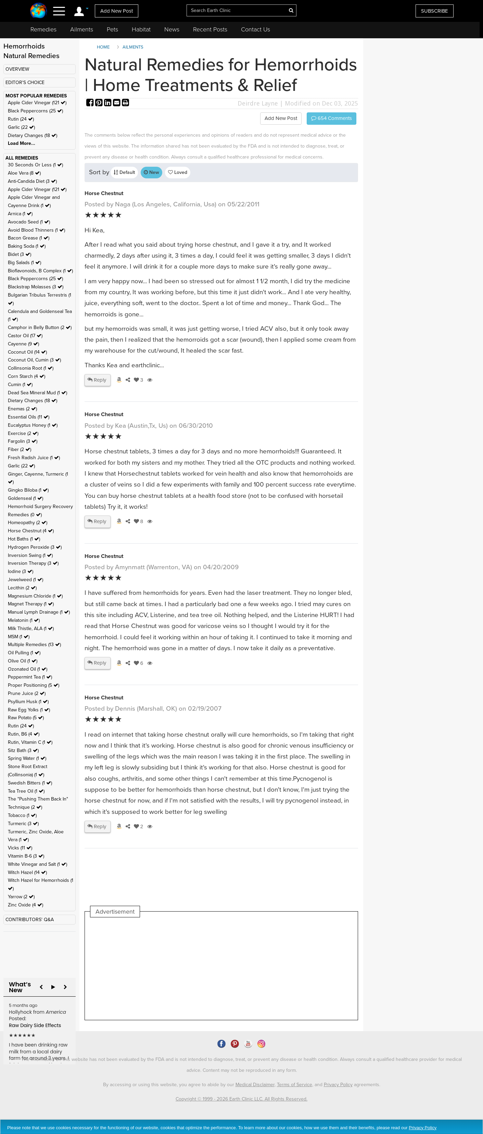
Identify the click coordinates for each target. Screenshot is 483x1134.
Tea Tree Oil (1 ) (26, 791)
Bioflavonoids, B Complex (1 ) (40, 271)
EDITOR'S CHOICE (25, 82)
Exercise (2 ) (23, 433)
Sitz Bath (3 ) (23, 750)
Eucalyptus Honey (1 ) (33, 425)
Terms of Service (294, 1085)
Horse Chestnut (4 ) (31, 531)
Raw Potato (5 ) (26, 718)
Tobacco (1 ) (22, 815)
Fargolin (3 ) (22, 441)
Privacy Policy (338, 1085)
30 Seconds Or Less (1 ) (35, 165)
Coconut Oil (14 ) (27, 352)
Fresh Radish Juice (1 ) (34, 458)
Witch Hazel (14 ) (27, 872)
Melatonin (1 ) (24, 620)
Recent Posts (210, 29)
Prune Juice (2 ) (27, 693)
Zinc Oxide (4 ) (25, 905)
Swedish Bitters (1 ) (30, 783)
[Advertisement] (215, 968)
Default (124, 172)
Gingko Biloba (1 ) (28, 490)
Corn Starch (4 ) (26, 376)
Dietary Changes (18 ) (32, 135)
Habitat (141, 29)
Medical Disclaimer (255, 1085)
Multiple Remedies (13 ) (34, 644)
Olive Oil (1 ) (22, 661)
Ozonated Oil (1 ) (27, 669)
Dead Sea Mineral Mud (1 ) (37, 393)
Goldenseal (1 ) (25, 498)
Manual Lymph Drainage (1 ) (39, 612)
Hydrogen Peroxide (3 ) (35, 547)
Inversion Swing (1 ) (30, 555)
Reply (96, 380)
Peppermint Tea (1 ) (30, 677)
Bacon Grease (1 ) (28, 238)
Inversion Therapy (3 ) (33, 563)
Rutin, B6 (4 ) (23, 734)
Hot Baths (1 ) (24, 539)
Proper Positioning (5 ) (33, 685)
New (151, 172)
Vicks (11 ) (20, 848)
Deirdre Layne (258, 103)
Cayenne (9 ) (23, 344)
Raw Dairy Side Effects (35, 1025)
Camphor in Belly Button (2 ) (40, 327)
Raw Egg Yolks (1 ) (29, 710)
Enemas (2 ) (22, 409)
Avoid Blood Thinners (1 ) (36, 230)
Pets (112, 29)
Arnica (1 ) (20, 214)
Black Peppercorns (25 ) (35, 111)
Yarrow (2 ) (21, 897)
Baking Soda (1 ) (27, 246)
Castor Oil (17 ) (25, 336)
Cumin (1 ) (20, 384)
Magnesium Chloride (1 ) (35, 596)
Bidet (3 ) (19, 254)
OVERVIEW (17, 69)
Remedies (43, 29)
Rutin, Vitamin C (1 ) (30, 742)
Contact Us (255, 29)
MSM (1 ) (18, 637)
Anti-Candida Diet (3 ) (32, 181)
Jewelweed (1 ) (25, 580)
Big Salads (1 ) (24, 262)
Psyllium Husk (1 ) (28, 702)
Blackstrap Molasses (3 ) (35, 287)
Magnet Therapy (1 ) (31, 604)
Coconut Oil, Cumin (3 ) (34, 360)
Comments (331, 118)
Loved (177, 172)
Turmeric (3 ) (23, 823)
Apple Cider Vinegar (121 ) (37, 103)
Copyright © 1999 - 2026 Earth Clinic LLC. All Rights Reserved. (241, 1099)
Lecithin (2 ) (22, 588)
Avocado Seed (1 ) (29, 222)
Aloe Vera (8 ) (24, 173)
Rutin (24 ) (21, 119)
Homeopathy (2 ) (27, 522)
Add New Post (116, 11)
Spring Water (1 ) (27, 758)
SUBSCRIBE (434, 11)
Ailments (81, 29)
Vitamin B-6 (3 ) (26, 856)
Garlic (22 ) (21, 127)
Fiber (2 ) (19, 449)
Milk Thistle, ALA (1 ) (31, 628)
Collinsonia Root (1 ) (30, 368)
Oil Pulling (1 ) (24, 653)
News (171, 29)
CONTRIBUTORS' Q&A (29, 920)
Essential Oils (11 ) (28, 417)
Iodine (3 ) (20, 571)
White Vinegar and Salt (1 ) (37, 864)
